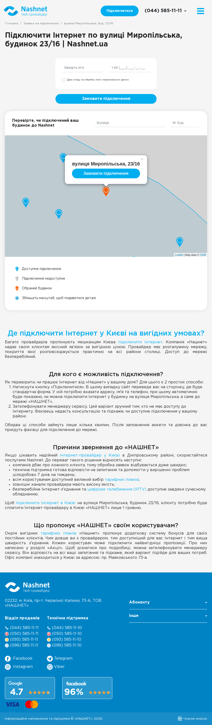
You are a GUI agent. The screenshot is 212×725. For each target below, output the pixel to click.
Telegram (59, 659)
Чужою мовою (192, 718)
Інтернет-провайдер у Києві (90, 455)
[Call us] (166, 11)
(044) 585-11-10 (64, 628)
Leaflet (179, 254)
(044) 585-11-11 (22, 628)
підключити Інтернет (140, 342)
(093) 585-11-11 (21, 640)
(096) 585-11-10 (64, 645)
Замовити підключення (106, 99)
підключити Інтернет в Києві (46, 503)
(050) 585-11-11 (21, 634)
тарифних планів (122, 480)
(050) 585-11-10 (64, 634)
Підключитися (119, 10)
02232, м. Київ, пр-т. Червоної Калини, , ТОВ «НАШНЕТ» (53, 603)
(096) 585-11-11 (21, 645)
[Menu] (200, 11)
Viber (56, 667)
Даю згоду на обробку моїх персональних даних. (98, 80)
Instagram (19, 667)
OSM (203, 254)
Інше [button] (168, 616)
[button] (168, 603)
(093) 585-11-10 (64, 640)
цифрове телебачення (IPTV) (116, 489)
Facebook (19, 659)
